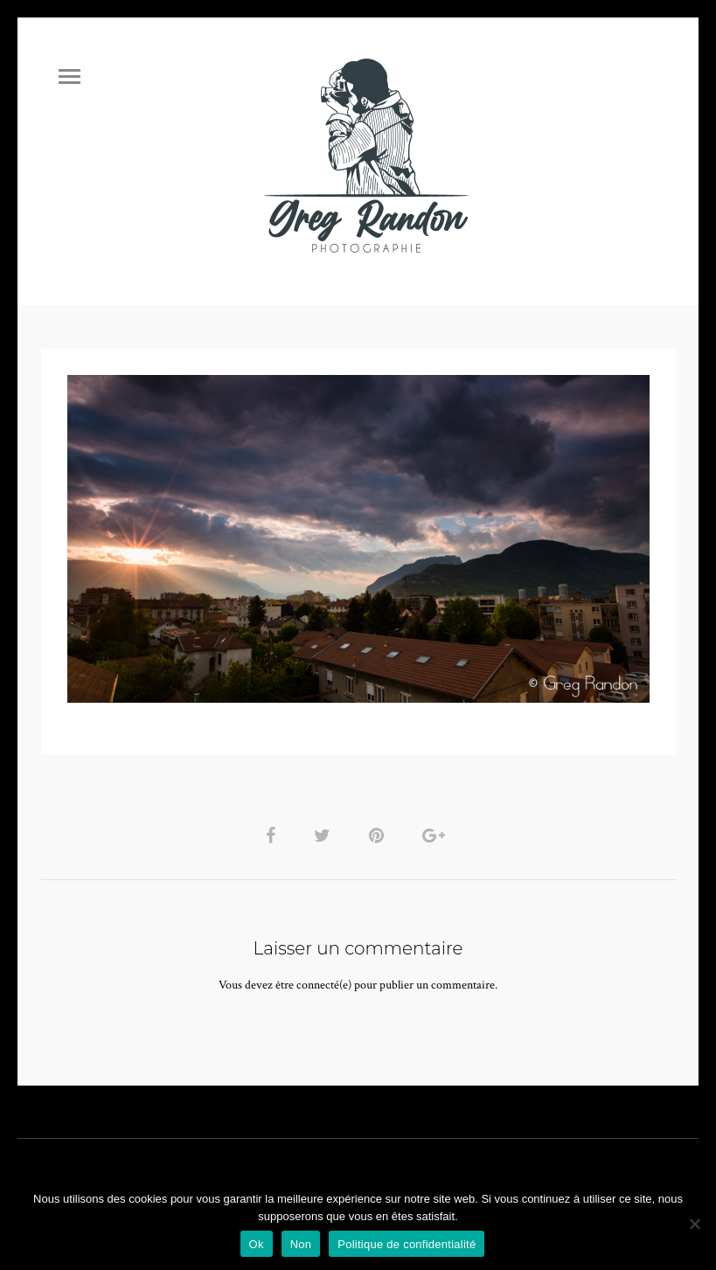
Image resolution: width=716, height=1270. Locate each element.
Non (301, 1244)
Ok (256, 1244)
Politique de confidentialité (406, 1244)
